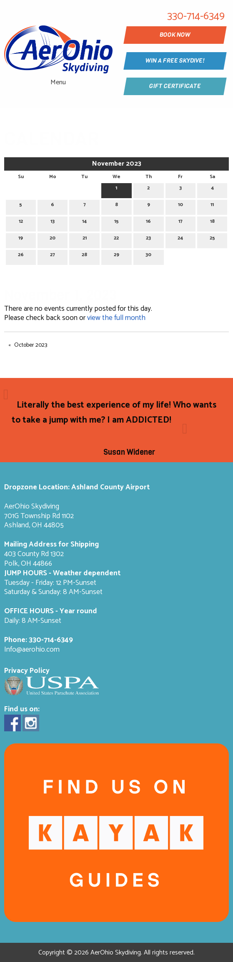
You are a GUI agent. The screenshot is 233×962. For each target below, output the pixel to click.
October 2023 (30, 345)
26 (21, 256)
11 (212, 206)
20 (52, 239)
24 (180, 239)
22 (116, 239)
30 (148, 256)
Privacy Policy (27, 671)
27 (52, 256)
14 (84, 222)
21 (85, 239)
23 (148, 239)
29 (116, 256)
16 (148, 222)
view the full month (116, 318)
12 (21, 222)
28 (84, 256)
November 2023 (116, 163)
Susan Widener (129, 452)
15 (116, 222)
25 (212, 239)
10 (180, 206)
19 (20, 239)
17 (180, 222)
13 (52, 222)
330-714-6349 (51, 640)
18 (212, 222)
